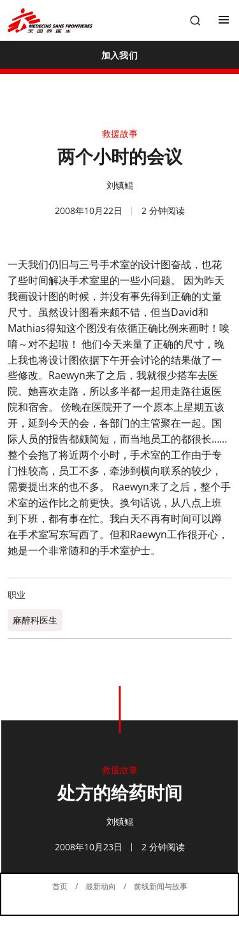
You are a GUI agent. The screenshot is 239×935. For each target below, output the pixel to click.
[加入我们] (119, 55)
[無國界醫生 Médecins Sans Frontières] (50, 20)
